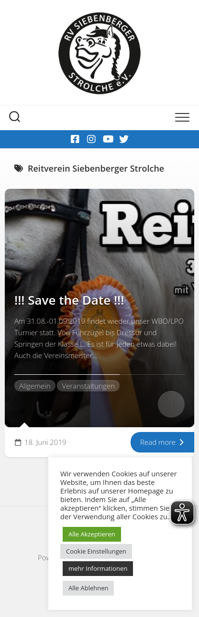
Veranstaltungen (88, 386)
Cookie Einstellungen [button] (96, 551)
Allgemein (35, 386)
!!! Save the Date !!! (69, 299)
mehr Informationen (97, 568)
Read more (162, 442)
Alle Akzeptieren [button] (91, 534)
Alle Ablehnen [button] (88, 588)
